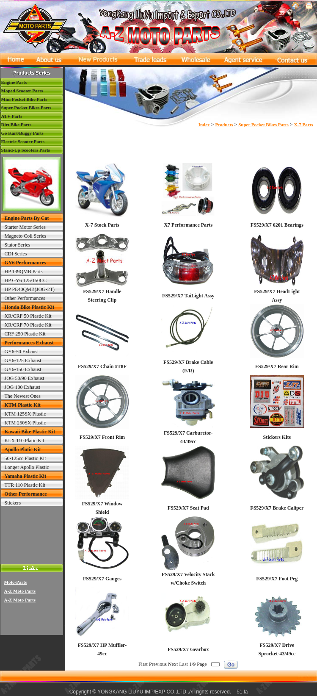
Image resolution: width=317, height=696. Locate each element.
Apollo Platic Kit (23, 449)
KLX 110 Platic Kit (24, 441)
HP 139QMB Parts (24, 272)
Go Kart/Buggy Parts (22, 133)
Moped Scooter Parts (22, 90)
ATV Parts (11, 116)
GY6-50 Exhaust (22, 352)
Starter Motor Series (25, 227)
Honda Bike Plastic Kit (30, 307)
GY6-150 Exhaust (23, 369)
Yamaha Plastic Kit (26, 476)
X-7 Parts (303, 124)
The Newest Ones (23, 396)
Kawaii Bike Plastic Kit (30, 432)
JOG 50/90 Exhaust (24, 378)
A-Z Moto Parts (20, 590)
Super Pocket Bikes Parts (26, 107)
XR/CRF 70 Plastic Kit (28, 325)
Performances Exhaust (29, 343)
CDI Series (16, 254)
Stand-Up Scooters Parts (25, 150)
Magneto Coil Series (26, 236)
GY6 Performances (25, 263)
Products (224, 124)
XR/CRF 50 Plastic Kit (28, 316)
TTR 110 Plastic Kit (25, 485)
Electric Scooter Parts (22, 141)
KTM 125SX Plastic (25, 414)
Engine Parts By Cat (27, 218)
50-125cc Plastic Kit (25, 458)
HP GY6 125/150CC (26, 280)
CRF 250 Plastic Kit (25, 334)
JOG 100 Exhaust (23, 387)
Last (183, 664)
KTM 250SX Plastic (25, 423)
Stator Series (17, 245)
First (143, 664)
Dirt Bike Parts (16, 124)
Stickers (13, 503)
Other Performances (25, 298)
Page (202, 664)
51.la (242, 692)
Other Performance (26, 494)
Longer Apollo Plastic (27, 467)
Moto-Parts (15, 582)
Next (173, 664)
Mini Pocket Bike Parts (24, 99)
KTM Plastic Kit (23, 405)
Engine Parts (14, 82)
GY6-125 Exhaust (23, 360)
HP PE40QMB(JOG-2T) (30, 289)
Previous (158, 664)
